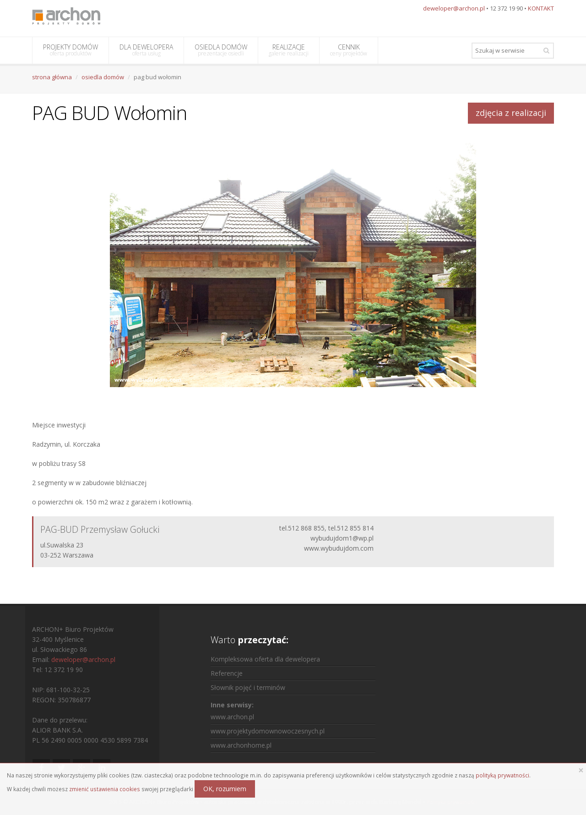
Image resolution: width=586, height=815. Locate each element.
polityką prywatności (502, 775)
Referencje (227, 673)
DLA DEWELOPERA (146, 50)
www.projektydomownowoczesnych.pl (268, 731)
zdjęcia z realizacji (511, 112)
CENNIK (348, 50)
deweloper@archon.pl (454, 8)
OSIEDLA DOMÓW (221, 50)
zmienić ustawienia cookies (104, 789)
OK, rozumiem (224, 788)
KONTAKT (541, 8)
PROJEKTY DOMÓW (70, 50)
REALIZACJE (289, 50)
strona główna (52, 77)
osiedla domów (102, 77)
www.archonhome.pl (241, 745)
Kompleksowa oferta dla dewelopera (265, 659)
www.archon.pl (232, 716)
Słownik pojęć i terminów (248, 687)
